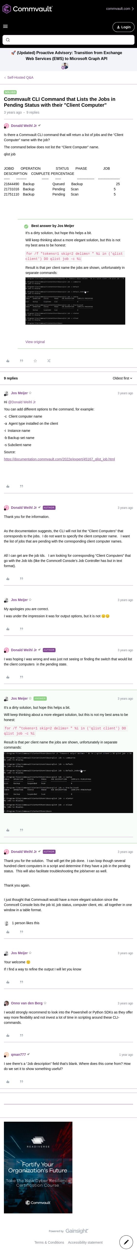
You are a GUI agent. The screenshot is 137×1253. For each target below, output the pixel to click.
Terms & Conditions (49, 1242)
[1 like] (21, 923)
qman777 (18, 1055)
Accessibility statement (85, 1242)
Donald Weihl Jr (24, 126)
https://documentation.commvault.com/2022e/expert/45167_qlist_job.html (59, 459)
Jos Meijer (19, 393)
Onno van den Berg (27, 1003)
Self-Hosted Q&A (20, 77)
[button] (5, 28)
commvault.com (120, 8)
